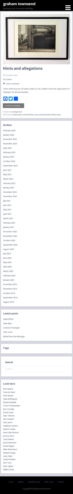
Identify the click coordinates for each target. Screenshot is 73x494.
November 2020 (10, 236)
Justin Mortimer (9, 442)
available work (34, 482)
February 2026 (9, 130)
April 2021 (7, 214)
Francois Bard (9, 392)
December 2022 (10, 192)
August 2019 (8, 302)
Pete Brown (8, 395)
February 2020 (9, 275)
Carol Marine (8, 439)
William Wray (56, 115)
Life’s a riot (7, 332)
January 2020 (8, 280)
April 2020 (7, 266)
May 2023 (7, 174)
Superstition (8, 319)
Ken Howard (8, 419)
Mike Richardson (10, 449)
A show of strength (11, 328)
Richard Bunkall (44, 115)
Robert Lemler (9, 429)
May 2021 (7, 209)
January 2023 (8, 187)
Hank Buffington (10, 399)
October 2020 (9, 240)
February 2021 (9, 223)
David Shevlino (28, 115)
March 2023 (8, 179)
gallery (21, 482)
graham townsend (19, 3)
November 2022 (10, 196)
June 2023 (7, 170)
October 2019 (9, 293)
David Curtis (8, 412)
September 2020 (10, 245)
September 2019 (10, 297)
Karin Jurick (7, 422)
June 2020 (7, 258)
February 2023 (9, 183)
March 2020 (8, 271)
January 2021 (8, 227)
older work (48, 482)
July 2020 (7, 253)
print (36, 115)
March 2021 (8, 218)
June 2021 (7, 205)
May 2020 (7, 262)
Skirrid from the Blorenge (14, 336)
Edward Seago (9, 452)
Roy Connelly (8, 409)
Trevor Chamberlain (11, 405)
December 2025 (10, 139)
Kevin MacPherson (11, 432)
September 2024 (10, 165)
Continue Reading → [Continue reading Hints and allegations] (13, 105)
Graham (8, 79)
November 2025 (10, 143)
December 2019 (10, 284)
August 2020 (8, 249)
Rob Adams (8, 389)
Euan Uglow (8, 466)
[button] (69, 5)
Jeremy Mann (8, 436)
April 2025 (7, 148)
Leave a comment (12, 83)
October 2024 (9, 161)
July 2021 (7, 200)
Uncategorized (16, 112)
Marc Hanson (9, 415)
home (11, 482)
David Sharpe (17, 115)
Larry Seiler (7, 456)
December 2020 (10, 231)
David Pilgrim (8, 446)
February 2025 (9, 152)
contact (61, 482)
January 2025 (8, 157)
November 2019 (10, 289)
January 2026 (8, 135)
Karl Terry (7, 462)
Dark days (7, 323)
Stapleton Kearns (10, 426)
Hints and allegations (23, 68)
